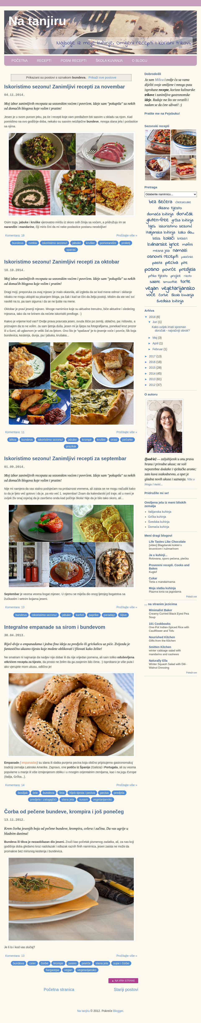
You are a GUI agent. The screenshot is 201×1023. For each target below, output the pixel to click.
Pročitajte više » (126, 235)
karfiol (80, 615)
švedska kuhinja (170, 301)
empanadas (29, 762)
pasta (157, 263)
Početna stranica (59, 989)
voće (150, 295)
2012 (152, 384)
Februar (158, 349)
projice (176, 276)
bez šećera (160, 202)
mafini (187, 245)
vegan (68, 970)
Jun (155, 322)
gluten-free (158, 220)
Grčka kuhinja (157, 516)
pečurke (127, 439)
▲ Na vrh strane (123, 980)
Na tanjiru (37, 21)
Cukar (153, 578)
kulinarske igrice (163, 244)
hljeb (152, 226)
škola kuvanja (182, 295)
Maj (155, 337)
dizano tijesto (170, 208)
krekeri (182, 239)
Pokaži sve (191, 596)
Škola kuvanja (109, 60)
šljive (123, 615)
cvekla (32, 243)
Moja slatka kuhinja (162, 588)
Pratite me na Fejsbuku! (162, 113)
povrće (86, 963)
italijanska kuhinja (160, 233)
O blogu (139, 60)
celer (32, 963)
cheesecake (183, 202)
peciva (104, 792)
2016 (152, 362)
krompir (87, 439)
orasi (114, 439)
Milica (159, 79)
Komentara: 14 (14, 785)
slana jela (68, 799)
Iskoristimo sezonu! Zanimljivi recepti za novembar (64, 86)
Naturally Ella (158, 660)
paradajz (109, 615)
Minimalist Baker (160, 610)
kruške (90, 243)
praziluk (71, 446)
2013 (152, 379)
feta (61, 792)
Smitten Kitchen (160, 647)
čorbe (44, 963)
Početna (20, 60)
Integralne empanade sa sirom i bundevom (54, 627)
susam (83, 799)
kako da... (186, 233)
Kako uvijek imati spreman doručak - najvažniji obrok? (171, 328)
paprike (94, 615)
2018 (152, 317)
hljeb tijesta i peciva (82, 792)
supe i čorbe (121, 963)
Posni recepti (73, 60)
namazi (180, 250)
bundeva (17, 243)
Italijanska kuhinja (159, 511)
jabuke (76, 243)
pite (184, 263)
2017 (152, 356)
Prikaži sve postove (102, 77)
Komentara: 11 (14, 432)
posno (72, 963)
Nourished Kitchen (162, 637)
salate (155, 282)
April (155, 343)
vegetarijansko (102, 799)
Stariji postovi (126, 989)
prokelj (125, 243)
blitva (12, 439)
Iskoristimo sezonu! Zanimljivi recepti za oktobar (61, 262)
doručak (185, 214)
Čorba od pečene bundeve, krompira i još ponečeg (64, 811)
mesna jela (161, 251)
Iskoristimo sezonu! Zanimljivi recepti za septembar (65, 458)
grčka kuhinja (182, 220)
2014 (152, 373)
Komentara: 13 (14, 607)
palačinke (187, 257)
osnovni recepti (162, 256)
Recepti (44, 60)
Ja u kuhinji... (158, 555)
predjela (119, 792)
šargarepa (52, 970)
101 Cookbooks (159, 623)
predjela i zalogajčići (43, 799)
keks (156, 239)
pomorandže (108, 243)
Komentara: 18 (14, 235)
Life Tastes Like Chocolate (167, 541)
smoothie (170, 282)
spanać (71, 249)
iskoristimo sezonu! (54, 243)
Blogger (118, 1011)
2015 (152, 367)
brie (35, 792)
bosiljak (23, 792)
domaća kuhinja (160, 214)
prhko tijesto (158, 276)
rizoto (188, 276)
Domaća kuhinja (158, 526)
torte (185, 281)
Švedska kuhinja (159, 521)
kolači (168, 238)
